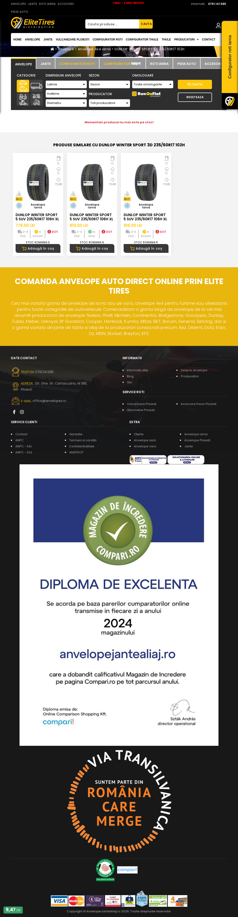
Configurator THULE (142, 39)
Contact (208, 39)
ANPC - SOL (23, 452)
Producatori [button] (186, 39)
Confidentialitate (81, 446)
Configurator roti (107, 39)
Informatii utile (137, 370)
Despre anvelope (194, 370)
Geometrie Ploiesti (141, 410)
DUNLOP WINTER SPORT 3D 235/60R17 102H (149, 49)
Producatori (190, 376)
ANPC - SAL (23, 446)
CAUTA (146, 24)
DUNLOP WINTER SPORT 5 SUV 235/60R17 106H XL (37, 216)
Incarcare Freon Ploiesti (198, 404)
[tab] (23, 63)
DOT (52, 232)
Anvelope (32, 39)
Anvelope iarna (196, 434)
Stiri (129, 382)
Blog (130, 376)
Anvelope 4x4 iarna (94, 49)
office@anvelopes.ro (49, 400)
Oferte (139, 434)
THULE (166, 39)
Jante (48, 39)
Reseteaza (195, 97)
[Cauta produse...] (112, 24)
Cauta (195, 84)
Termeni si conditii (82, 440)
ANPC (19, 440)
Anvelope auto (145, 440)
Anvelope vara (145, 446)
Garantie (76, 434)
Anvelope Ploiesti (197, 440)
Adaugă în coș (38, 248)
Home (17, 39)
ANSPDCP (76, 452)
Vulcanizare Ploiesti (72, 39)
